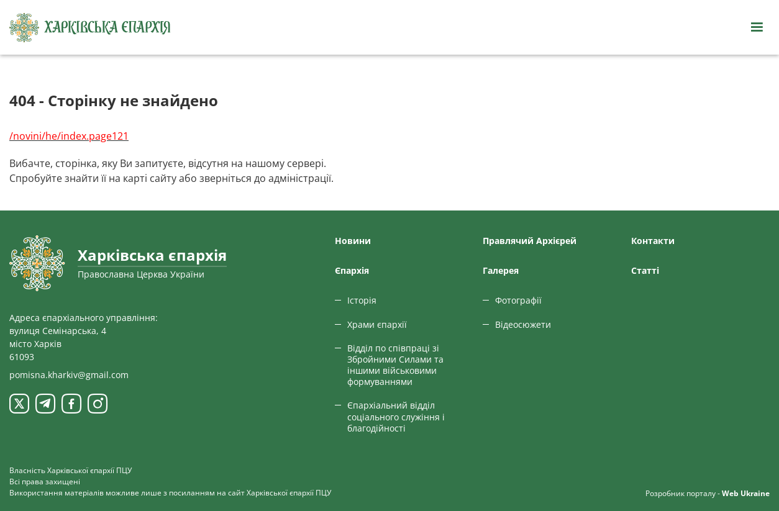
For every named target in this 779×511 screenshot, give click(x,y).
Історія (361, 300)
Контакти (653, 240)
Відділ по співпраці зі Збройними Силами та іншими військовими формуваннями (395, 365)
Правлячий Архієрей (529, 240)
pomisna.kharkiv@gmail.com (69, 375)
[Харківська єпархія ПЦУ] (90, 27)
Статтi (645, 270)
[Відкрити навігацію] (757, 27)
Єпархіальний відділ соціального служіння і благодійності (396, 416)
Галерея (501, 270)
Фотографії (518, 300)
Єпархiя (352, 270)
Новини (353, 240)
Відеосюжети (523, 324)
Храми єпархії (377, 324)
